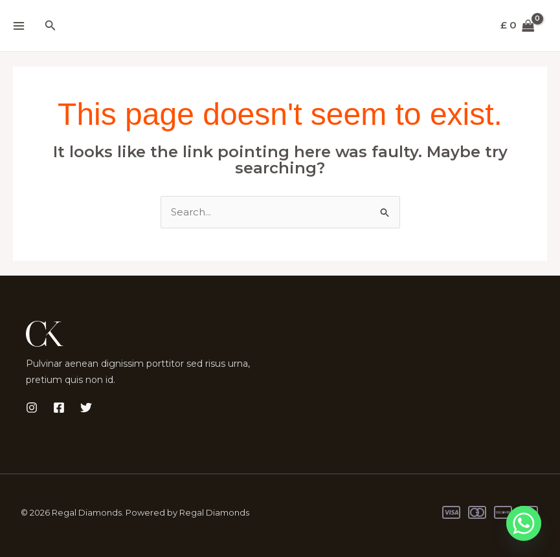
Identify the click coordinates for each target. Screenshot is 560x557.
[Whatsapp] (523, 523)
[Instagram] (32, 408)
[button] (50, 25)
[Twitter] (86, 408)
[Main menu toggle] (18, 25)
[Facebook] (59, 408)
